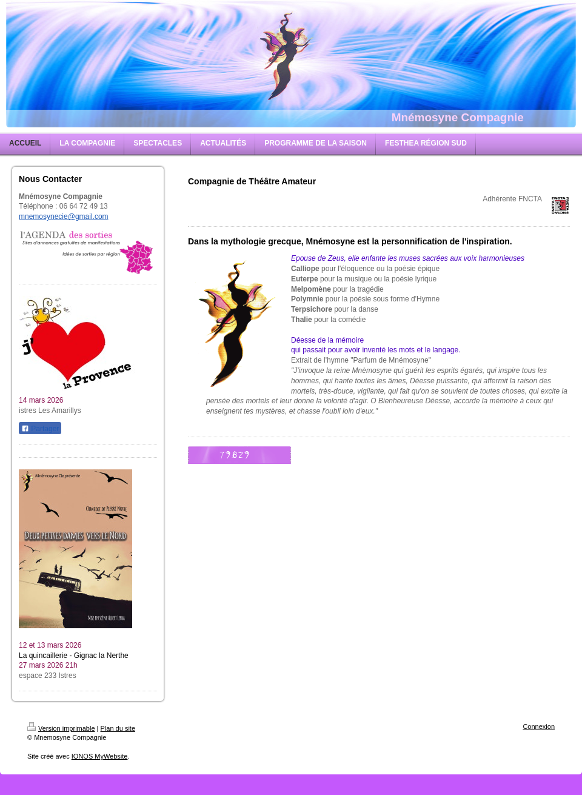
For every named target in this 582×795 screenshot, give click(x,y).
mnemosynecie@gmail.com (64, 216)
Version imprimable (61, 728)
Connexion (539, 726)
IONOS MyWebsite (100, 756)
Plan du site (118, 728)
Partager (40, 428)
